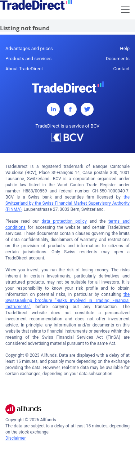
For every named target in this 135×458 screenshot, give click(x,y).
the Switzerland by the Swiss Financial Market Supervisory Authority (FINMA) (67, 203)
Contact (121, 68)
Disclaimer (15, 438)
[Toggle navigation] (125, 10)
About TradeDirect (24, 68)
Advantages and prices (29, 48)
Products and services (28, 58)
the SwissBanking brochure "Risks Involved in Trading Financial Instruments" (67, 300)
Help (125, 48)
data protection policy (64, 221)
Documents (118, 58)
